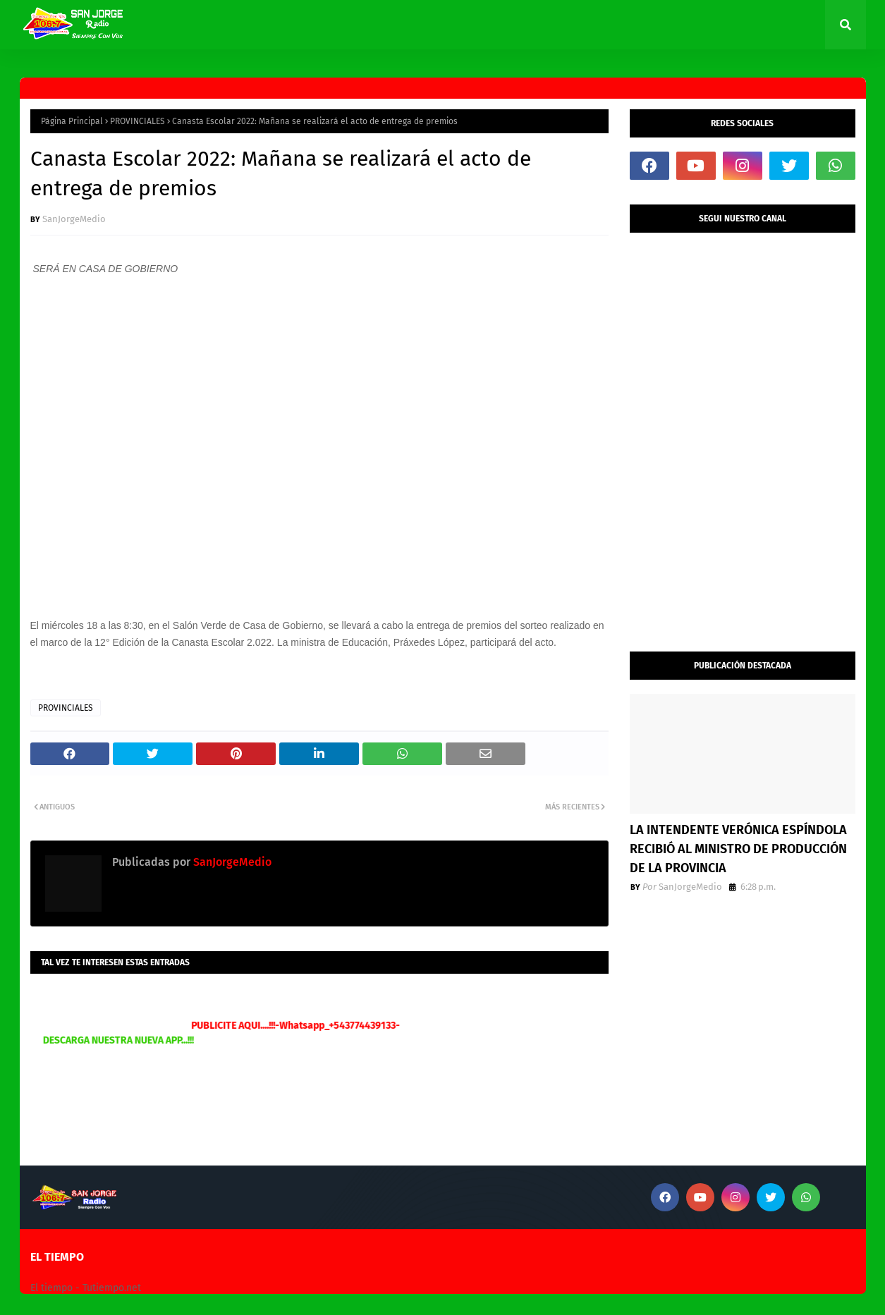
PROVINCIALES (137, 121)
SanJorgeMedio (74, 219)
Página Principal (72, 121)
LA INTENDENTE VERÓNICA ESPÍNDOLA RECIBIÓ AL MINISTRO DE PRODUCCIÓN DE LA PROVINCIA (738, 849)
